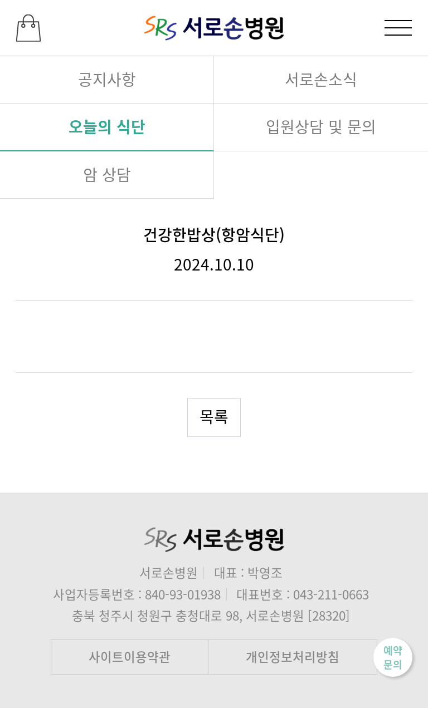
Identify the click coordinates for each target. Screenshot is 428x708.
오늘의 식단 (107, 126)
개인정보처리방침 (292, 656)
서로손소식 (321, 79)
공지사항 (107, 79)
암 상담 (107, 174)
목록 (214, 416)
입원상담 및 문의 (321, 126)
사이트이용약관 (130, 656)
